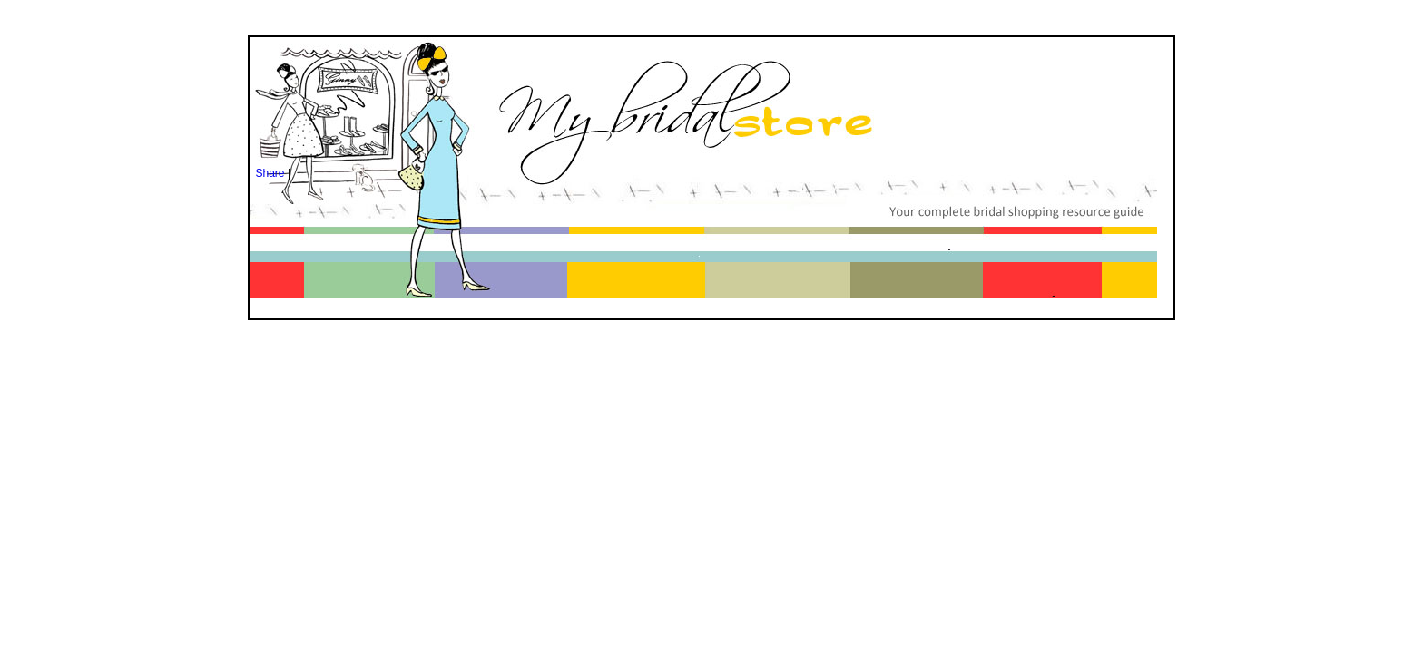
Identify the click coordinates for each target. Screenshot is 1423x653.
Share (270, 173)
